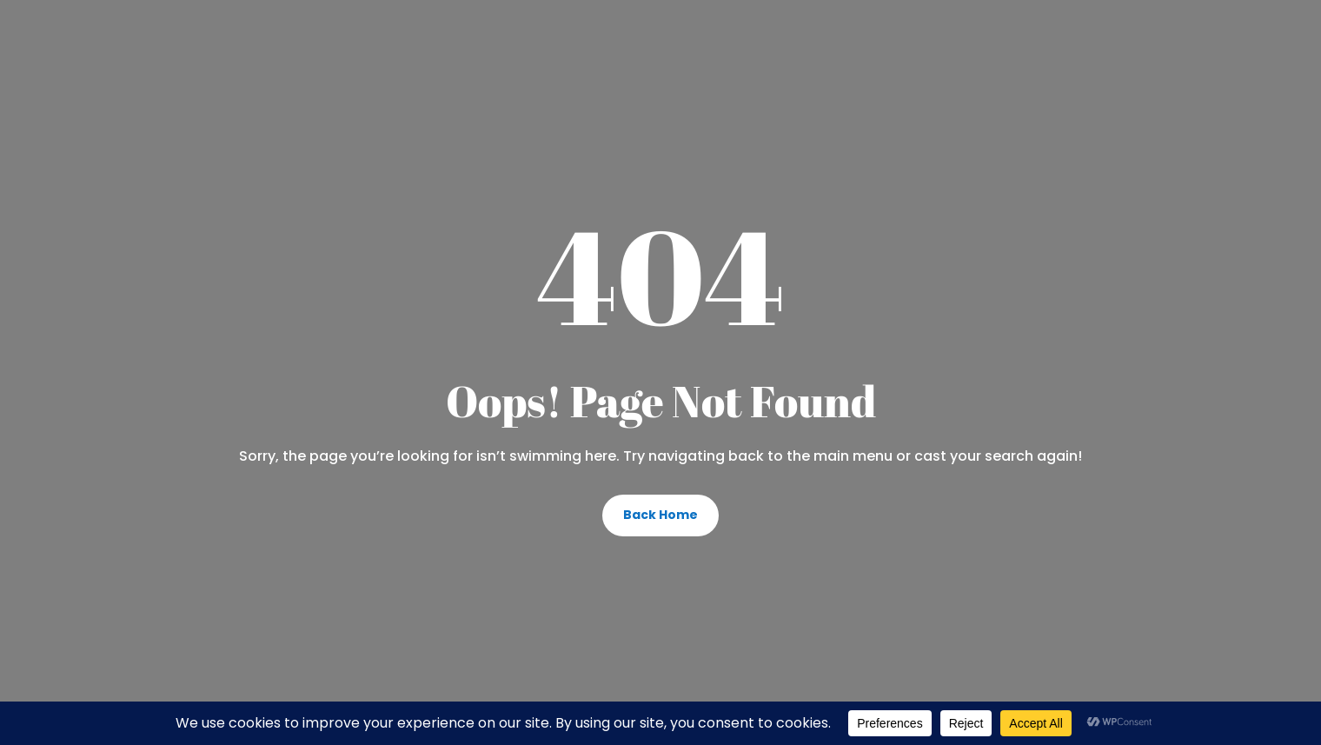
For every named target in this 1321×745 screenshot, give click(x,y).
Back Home (660, 514)
